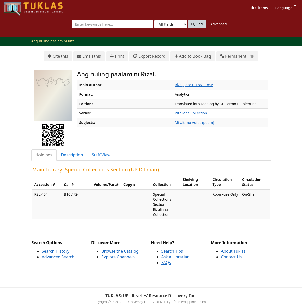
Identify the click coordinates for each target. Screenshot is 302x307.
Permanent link (237, 56)
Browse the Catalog (120, 251)
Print (117, 56)
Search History (56, 251)
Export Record (149, 56)
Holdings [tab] (43, 155)
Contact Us (231, 257)
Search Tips (172, 251)
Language (285, 7)
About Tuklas (233, 251)
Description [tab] (72, 155)
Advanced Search (58, 257)
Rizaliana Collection (191, 113)
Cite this (58, 56)
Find (197, 24)
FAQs (166, 262)
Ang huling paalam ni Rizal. (54, 41)
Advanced (218, 24)
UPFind (16, 6)
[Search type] (170, 24)
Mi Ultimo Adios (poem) (194, 122)
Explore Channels (118, 257)
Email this (89, 56)
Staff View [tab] (101, 155)
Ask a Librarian (175, 257)
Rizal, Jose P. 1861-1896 (194, 84)
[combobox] (112, 24)
